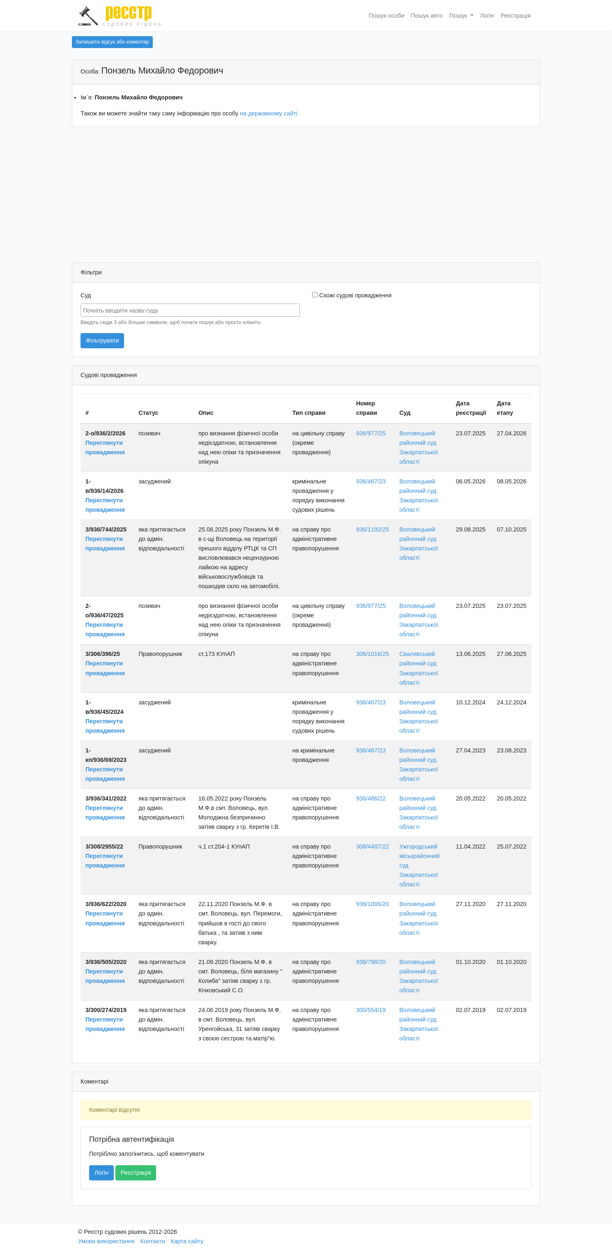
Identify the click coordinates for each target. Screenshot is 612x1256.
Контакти (152, 1241)
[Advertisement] (306, 196)
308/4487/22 (372, 846)
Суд (86, 295)
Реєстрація (516, 15)
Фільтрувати (102, 340)
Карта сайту (186, 1241)
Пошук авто (427, 15)
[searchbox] (191, 309)
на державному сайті (268, 113)
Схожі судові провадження (351, 295)
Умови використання (106, 1241)
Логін (487, 15)
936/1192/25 (372, 529)
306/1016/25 (372, 654)
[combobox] (190, 310)
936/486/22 (371, 798)
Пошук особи (387, 15)
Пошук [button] (459, 15)
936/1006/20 (372, 904)
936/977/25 (371, 433)
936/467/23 (371, 481)
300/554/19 (371, 1010)
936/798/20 (371, 962)
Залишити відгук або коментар (112, 42)
